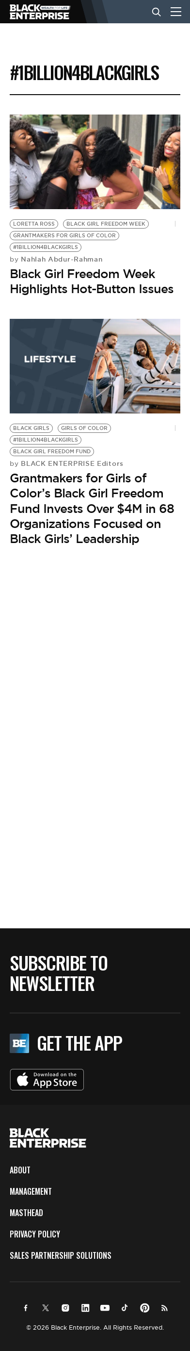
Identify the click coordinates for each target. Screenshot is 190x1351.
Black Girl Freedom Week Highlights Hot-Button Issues (92, 281)
